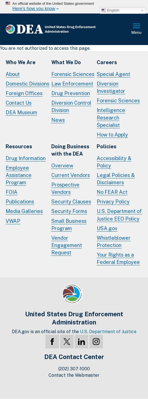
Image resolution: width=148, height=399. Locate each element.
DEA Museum (21, 112)
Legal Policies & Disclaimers (116, 178)
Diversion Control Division (71, 106)
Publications (20, 202)
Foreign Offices (24, 93)
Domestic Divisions (27, 84)
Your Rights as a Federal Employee (118, 258)
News (58, 120)
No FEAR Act (112, 192)
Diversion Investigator (111, 87)
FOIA (11, 192)
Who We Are (21, 62)
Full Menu (136, 29)
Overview (62, 166)
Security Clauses (71, 202)
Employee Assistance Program (19, 175)
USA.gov (107, 228)
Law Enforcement (72, 84)
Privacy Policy (113, 202)
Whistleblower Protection (114, 241)
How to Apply (112, 135)
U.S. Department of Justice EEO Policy (119, 214)
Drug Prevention (70, 93)
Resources (19, 146)
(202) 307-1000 (74, 368)
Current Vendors (70, 175)
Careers (107, 62)
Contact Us (19, 103)
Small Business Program (69, 224)
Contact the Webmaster (74, 375)
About (13, 74)
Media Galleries (24, 211)
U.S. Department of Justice (108, 331)
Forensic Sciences (72, 74)
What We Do (66, 62)
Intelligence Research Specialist (111, 117)
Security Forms (69, 211)
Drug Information (26, 158)
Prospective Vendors (65, 188)
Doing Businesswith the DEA (70, 150)
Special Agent (113, 74)
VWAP (13, 221)
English (110, 10)
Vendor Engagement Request (66, 245)
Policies (106, 146)
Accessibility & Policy (114, 162)
